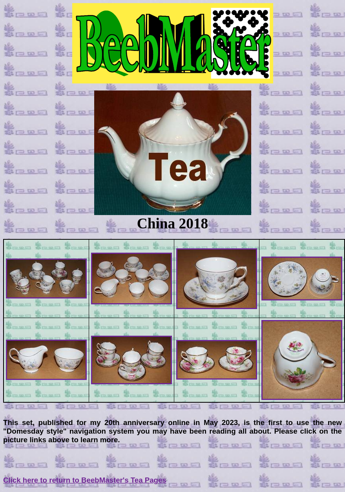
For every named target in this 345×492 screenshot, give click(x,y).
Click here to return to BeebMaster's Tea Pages (84, 480)
